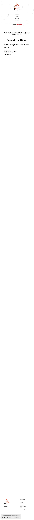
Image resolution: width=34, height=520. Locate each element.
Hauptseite (14, 24)
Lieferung (17, 18)
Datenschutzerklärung (23, 506)
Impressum (21, 505)
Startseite (17, 14)
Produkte (17, 16)
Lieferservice (22, 503)
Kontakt (17, 20)
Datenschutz (19, 24)
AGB (20, 507)
